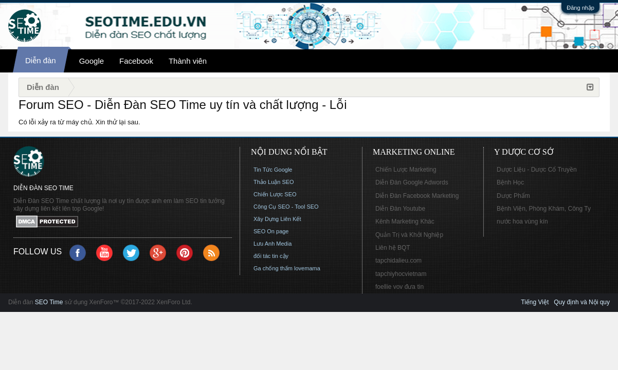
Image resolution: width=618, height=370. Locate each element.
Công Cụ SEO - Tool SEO (286, 206)
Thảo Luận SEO (273, 182)
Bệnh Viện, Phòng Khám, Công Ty (544, 208)
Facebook (136, 61)
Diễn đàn (40, 60)
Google (91, 61)
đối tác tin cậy (270, 256)
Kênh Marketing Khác (404, 221)
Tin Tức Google (272, 169)
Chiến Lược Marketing (406, 169)
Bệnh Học (510, 182)
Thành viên (188, 61)
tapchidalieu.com (398, 260)
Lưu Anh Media (272, 243)
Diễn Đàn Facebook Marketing (417, 195)
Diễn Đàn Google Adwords (411, 182)
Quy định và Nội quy (582, 302)
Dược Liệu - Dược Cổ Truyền (537, 169)
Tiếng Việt (535, 302)
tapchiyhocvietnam (400, 274)
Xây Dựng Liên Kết (277, 219)
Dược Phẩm (513, 195)
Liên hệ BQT (392, 247)
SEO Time (49, 302)
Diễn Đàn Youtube (400, 208)
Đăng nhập (580, 8)
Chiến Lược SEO (275, 194)
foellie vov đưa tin (399, 286)
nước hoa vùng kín (522, 221)
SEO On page (271, 231)
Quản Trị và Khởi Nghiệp (409, 234)
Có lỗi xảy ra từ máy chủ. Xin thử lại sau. (79, 122)
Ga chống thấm (273, 268)
